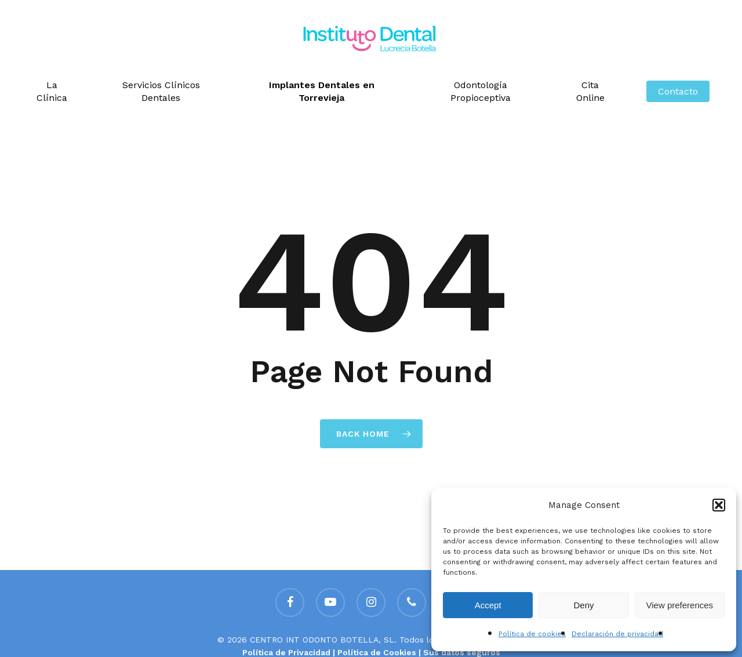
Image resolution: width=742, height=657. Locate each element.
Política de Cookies (376, 652)
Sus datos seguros (461, 652)
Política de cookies (532, 634)
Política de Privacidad (286, 652)
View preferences (680, 605)
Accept (488, 605)
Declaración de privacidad (617, 634)
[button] (719, 505)
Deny (583, 605)
